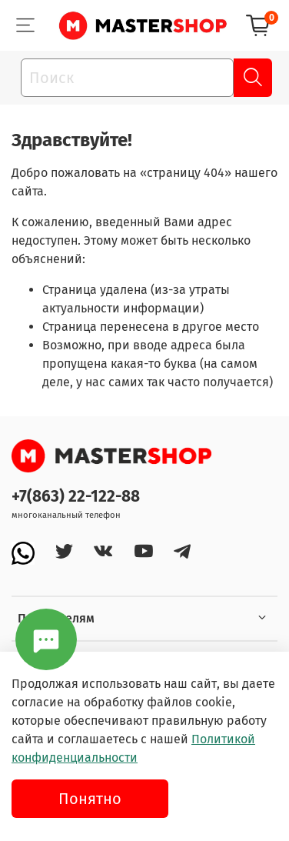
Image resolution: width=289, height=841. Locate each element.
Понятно (89, 798)
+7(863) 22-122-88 (76, 496)
